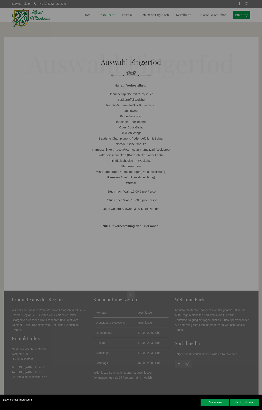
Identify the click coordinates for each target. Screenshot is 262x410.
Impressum (25, 399)
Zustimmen (215, 402)
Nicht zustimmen (244, 402)
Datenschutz (10, 399)
